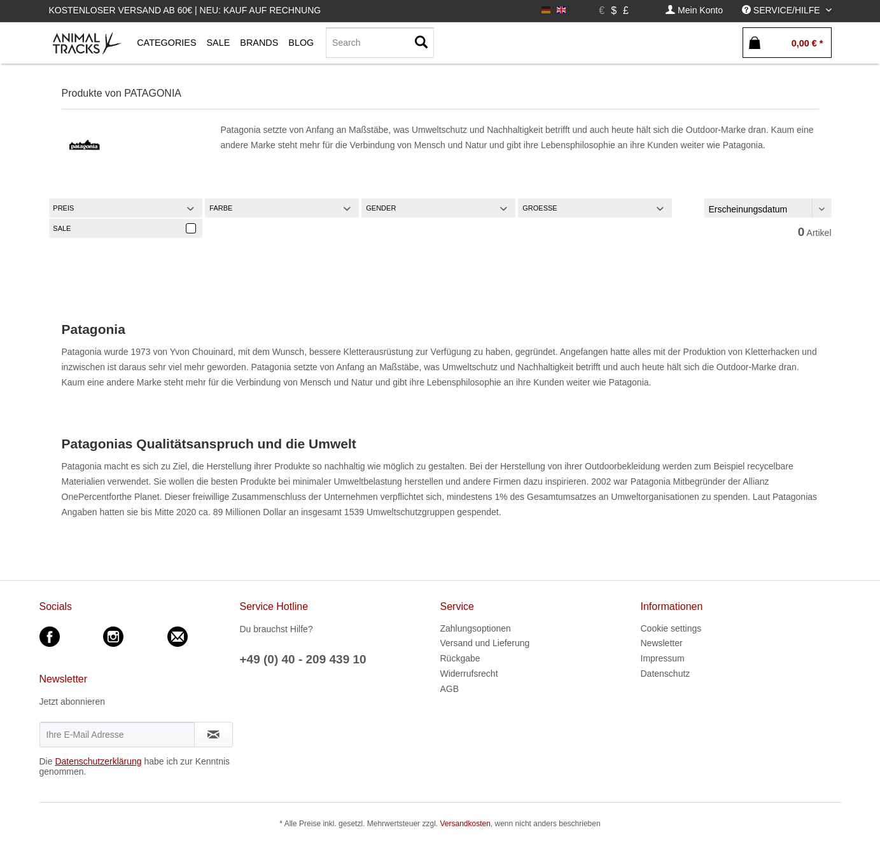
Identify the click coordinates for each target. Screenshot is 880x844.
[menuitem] (694, 10)
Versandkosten (465, 823)
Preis (63, 208)
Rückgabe (460, 658)
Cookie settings (671, 628)
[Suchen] (421, 42)
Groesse (539, 208)
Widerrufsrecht (469, 673)
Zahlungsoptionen (475, 628)
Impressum (663, 658)
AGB (449, 689)
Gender (381, 208)
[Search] (380, 42)
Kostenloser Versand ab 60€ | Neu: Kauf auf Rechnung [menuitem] (185, 10)
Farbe (220, 208)
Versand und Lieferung (485, 643)
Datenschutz (665, 673)
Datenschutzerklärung (98, 761)
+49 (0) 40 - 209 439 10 (303, 659)
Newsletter (662, 643)
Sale (62, 228)
